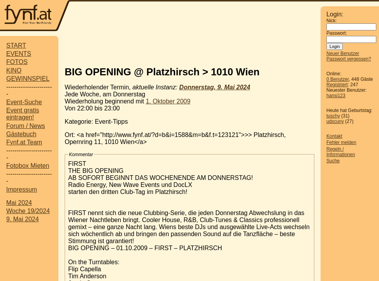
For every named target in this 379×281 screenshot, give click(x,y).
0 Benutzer (337, 79)
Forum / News (25, 126)
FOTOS (17, 62)
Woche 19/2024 (28, 211)
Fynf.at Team (24, 142)
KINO (13, 70)
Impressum (21, 189)
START (16, 45)
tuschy (333, 116)
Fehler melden (341, 142)
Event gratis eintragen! (22, 114)
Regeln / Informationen (340, 151)
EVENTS (18, 53)
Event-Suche (24, 102)
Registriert (337, 84)
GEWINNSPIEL (27, 78)
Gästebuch (21, 134)
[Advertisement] (195, 16)
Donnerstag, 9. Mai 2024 (214, 87)
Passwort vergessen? (348, 59)
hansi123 (336, 95)
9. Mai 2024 (22, 219)
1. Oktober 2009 (168, 101)
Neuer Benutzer (342, 53)
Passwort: (336, 33)
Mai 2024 (19, 202)
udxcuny (335, 121)
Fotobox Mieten (27, 165)
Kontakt (334, 136)
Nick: (331, 20)
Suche (333, 161)
